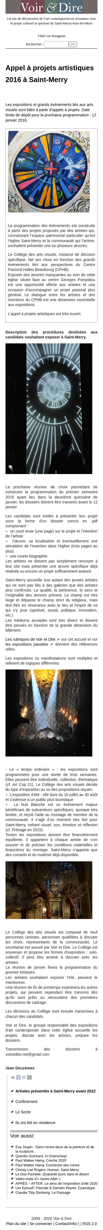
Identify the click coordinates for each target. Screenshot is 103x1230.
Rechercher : (35, 44)
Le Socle (22, 1112)
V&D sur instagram (51, 36)
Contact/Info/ (66, 1223)
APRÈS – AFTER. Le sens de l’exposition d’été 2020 (56, 1183)
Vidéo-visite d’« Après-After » (38, 1179)
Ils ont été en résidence (35, 1122)
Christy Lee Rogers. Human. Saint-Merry (47, 1170)
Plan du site (16, 1223)
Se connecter (40, 1223)
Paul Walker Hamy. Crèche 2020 (40, 1160)
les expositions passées (26, 644)
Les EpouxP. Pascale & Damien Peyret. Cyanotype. (55, 1188)
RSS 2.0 (89, 1223)
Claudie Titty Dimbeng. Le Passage (42, 1192)
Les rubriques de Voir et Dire (30, 639)
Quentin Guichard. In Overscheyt (40, 1156)
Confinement (26, 1101)
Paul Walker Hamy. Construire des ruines (47, 1165)
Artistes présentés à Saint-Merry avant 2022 (55, 1091)
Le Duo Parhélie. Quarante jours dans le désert (52, 1174)
